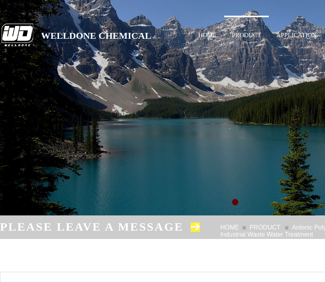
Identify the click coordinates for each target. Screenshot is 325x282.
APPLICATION (296, 35)
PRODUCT (246, 35)
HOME (207, 35)
